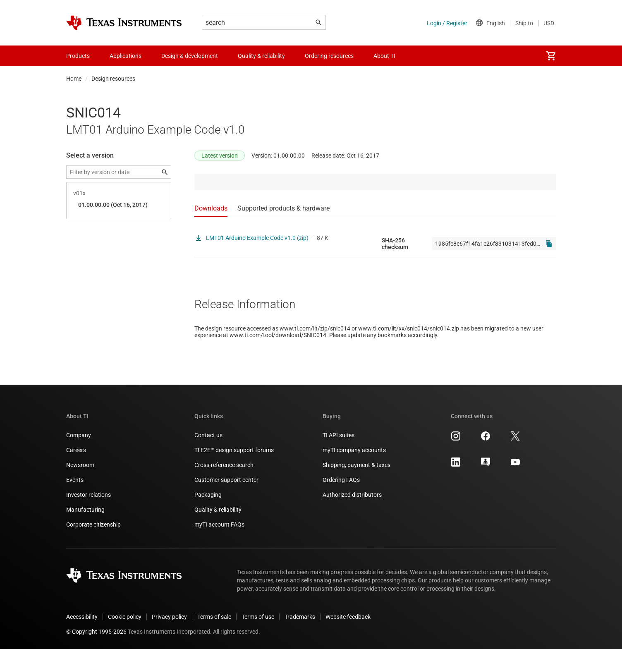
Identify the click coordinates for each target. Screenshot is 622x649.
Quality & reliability (218, 509)
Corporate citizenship (93, 524)
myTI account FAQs (219, 524)
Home (73, 78)
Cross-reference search (224, 465)
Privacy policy (169, 616)
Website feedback (348, 616)
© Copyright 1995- (96, 631)
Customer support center (226, 480)
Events (75, 480)
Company (78, 435)
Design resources (113, 78)
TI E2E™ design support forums (234, 450)
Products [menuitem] (78, 56)
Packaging (208, 494)
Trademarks (300, 616)
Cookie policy (124, 616)
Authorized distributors (352, 494)
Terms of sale (214, 616)
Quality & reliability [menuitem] (261, 56)
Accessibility (82, 616)
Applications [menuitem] (125, 56)
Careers (76, 450)
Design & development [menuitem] (189, 56)
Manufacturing (85, 509)
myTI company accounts (354, 450)
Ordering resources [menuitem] (329, 56)
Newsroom (80, 465)
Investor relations (88, 494)
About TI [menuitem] (384, 56)
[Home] (124, 22)
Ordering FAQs (341, 480)
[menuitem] (551, 56)
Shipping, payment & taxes (356, 465)
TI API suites (338, 435)
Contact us (208, 435)
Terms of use (258, 616)
